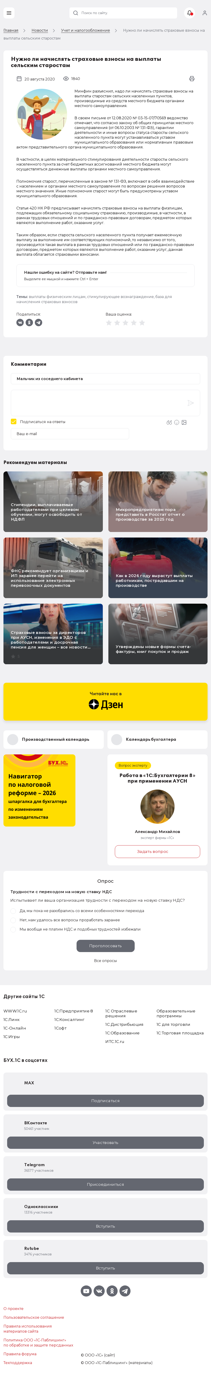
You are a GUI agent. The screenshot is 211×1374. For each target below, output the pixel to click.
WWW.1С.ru (15, 1011)
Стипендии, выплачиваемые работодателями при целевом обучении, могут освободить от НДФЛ (46, 512)
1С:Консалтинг (69, 1019)
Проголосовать (105, 946)
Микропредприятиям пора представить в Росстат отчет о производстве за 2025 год (150, 514)
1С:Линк (11, 1019)
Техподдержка (17, 1363)
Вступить (105, 1226)
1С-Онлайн (14, 1028)
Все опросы (105, 961)
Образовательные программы (176, 1013)
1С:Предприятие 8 (73, 1011)
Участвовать (106, 1142)
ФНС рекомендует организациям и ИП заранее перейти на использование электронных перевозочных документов (49, 578)
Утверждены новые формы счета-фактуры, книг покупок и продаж (153, 649)
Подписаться (105, 1100)
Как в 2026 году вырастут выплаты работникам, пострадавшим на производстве (154, 580)
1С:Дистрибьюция (124, 1024)
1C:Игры (11, 1036)
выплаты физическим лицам (57, 297)
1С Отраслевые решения (121, 1013)
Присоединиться (105, 1184)
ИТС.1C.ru (114, 1041)
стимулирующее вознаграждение (120, 297)
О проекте (13, 1308)
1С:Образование (122, 1033)
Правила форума (19, 1354)
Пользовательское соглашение (33, 1317)
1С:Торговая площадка (180, 1033)
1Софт (60, 1028)
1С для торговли (173, 1024)
